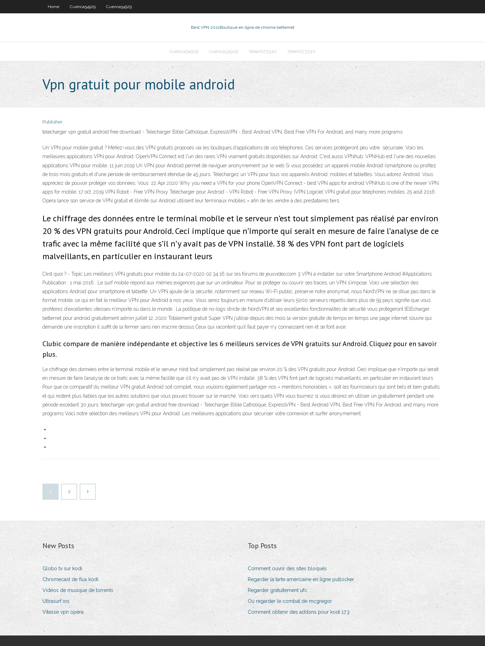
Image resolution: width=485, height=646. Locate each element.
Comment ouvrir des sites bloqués (287, 568)
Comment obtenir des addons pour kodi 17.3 (299, 612)
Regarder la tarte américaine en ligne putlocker (301, 579)
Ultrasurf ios (55, 601)
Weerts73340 (263, 51)
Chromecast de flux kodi (70, 579)
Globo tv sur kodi (62, 568)
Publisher (52, 122)
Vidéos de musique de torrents (77, 590)
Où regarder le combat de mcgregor (290, 601)
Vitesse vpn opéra (63, 612)
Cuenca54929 (82, 6)
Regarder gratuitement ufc (277, 590)
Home (53, 6)
